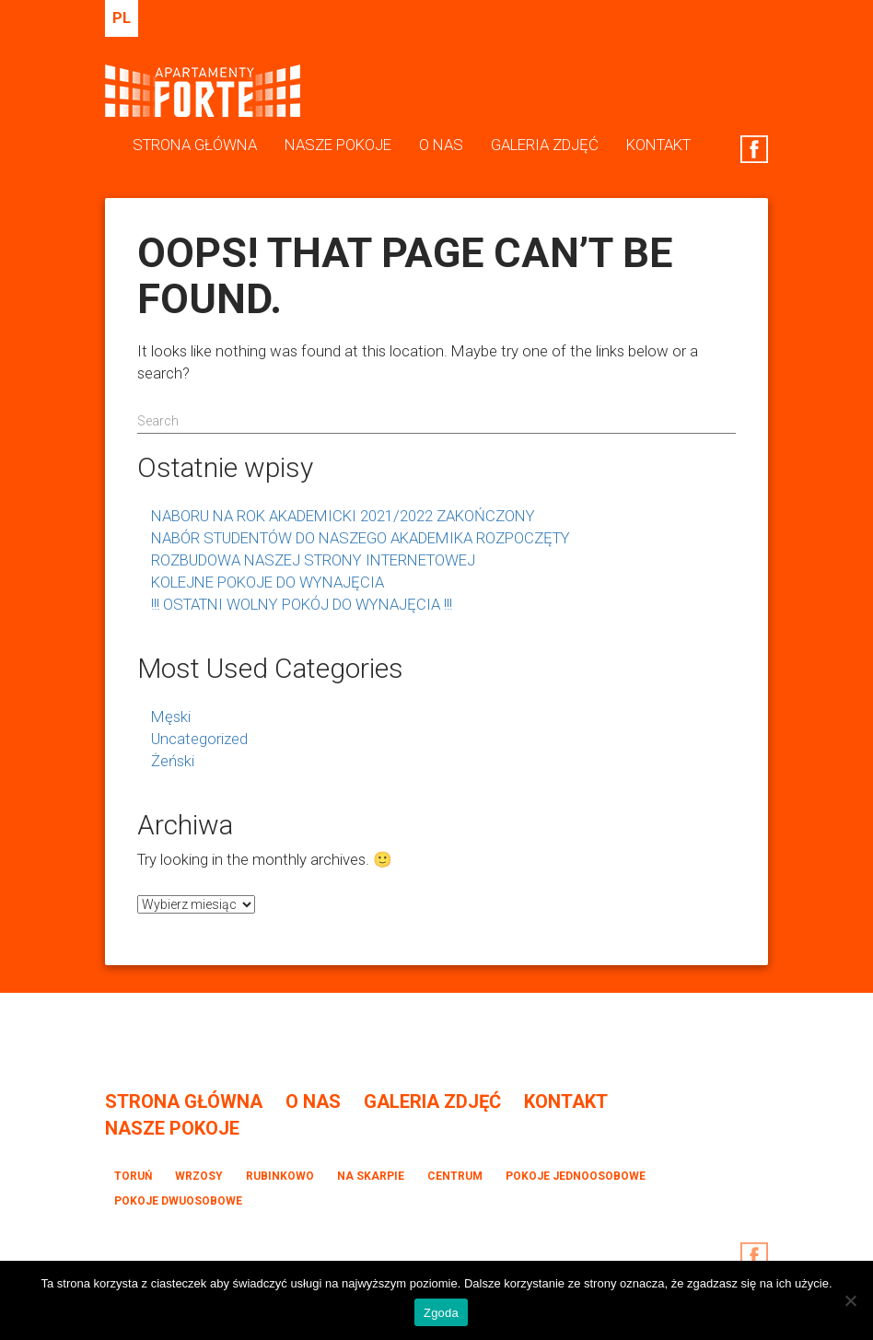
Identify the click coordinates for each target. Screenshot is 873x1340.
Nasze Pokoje (338, 144)
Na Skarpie (370, 1176)
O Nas (441, 144)
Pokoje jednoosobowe (576, 1176)
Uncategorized (199, 738)
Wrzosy (199, 1176)
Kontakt (658, 144)
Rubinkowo (280, 1176)
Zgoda (441, 1313)
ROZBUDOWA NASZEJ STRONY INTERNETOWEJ (313, 560)
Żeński (172, 761)
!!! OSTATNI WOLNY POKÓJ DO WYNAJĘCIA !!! (301, 604)
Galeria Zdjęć (545, 144)
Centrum (455, 1176)
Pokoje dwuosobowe (178, 1200)
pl (121, 17)
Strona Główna (195, 144)
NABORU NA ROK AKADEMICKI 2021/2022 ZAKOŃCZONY (343, 516)
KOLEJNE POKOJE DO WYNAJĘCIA (267, 582)
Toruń (133, 1176)
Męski (171, 716)
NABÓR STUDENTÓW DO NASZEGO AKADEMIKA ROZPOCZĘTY (360, 538)
